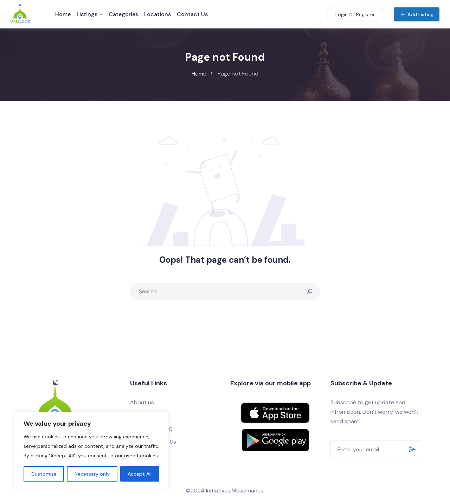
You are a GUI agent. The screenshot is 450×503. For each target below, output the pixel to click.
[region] (91, 450)
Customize (44, 474)
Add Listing (416, 14)
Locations (157, 14)
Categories (123, 14)
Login (341, 14)
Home (63, 14)
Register (365, 14)
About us (142, 402)
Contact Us (192, 14)
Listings (87, 14)
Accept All (140, 474)
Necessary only (92, 474)
